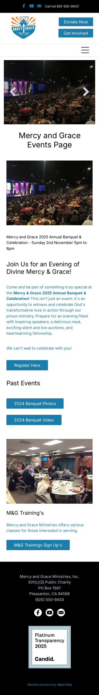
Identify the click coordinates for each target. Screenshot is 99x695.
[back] (13, 92)
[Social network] (24, 6)
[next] (86, 92)
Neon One (64, 685)
